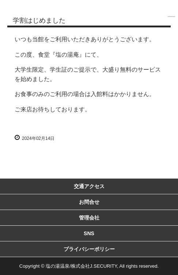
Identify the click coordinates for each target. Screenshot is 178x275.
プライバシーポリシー (89, 249)
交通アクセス (89, 186)
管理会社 (89, 218)
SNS (89, 233)
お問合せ (89, 202)
